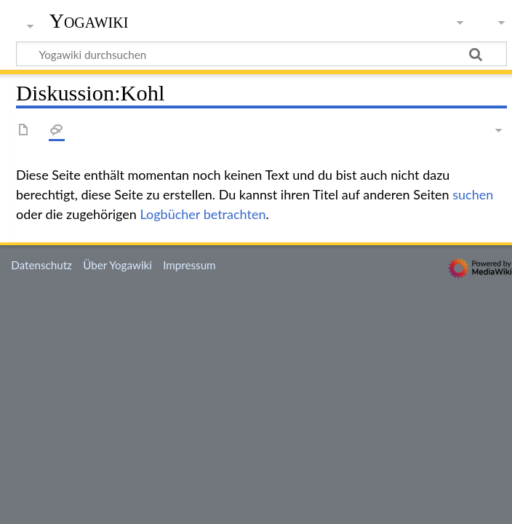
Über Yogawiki (117, 264)
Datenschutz (41, 264)
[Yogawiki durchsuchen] (261, 54)
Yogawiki (89, 21)
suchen (472, 194)
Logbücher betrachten (203, 214)
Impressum (189, 264)
